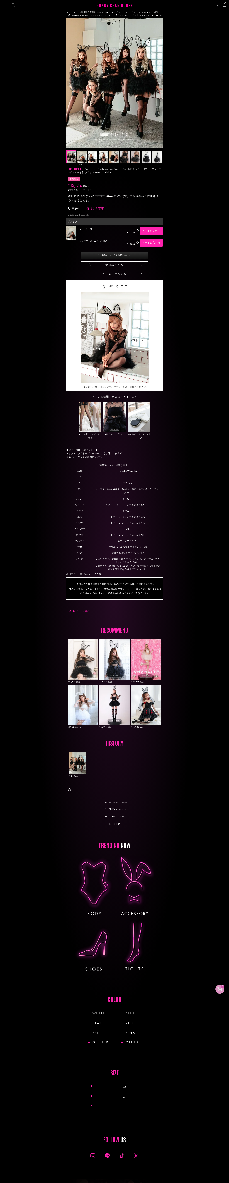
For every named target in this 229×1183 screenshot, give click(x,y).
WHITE (99, 1013)
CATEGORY (114, 824)
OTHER (132, 1042)
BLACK (99, 1023)
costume (145, 12)
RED (129, 1023)
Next (159, 83)
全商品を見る (114, 264)
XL (129, 1096)
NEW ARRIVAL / (116, 802)
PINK (130, 1033)
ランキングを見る (115, 274)
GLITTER (100, 1042)
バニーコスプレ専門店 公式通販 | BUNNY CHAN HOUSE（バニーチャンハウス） (102, 12)
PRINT (98, 1033)
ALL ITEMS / (115, 816)
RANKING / (115, 809)
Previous (69, 83)
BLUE (131, 1013)
